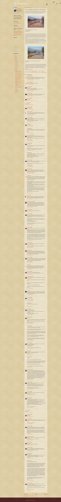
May (15, 69)
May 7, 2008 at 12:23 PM (30, 458)
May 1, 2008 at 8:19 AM (30, 247)
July (15, 67)
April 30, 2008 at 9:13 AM (30, 100)
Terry (27, 290)
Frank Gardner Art (15, 46)
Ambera (28, 264)
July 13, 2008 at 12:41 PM (30, 480)
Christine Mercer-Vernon (30, 201)
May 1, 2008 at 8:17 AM (30, 240)
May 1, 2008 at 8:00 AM (30, 211)
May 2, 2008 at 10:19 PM (30, 340)
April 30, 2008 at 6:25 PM (30, 150)
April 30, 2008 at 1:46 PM (30, 121)
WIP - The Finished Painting (18, 73)
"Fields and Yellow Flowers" (18, 87)
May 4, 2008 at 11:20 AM (30, 407)
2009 (15, 59)
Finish (30, 72)
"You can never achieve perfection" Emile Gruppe (18, 74)
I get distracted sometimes (18, 76)
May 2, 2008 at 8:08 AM (30, 323)
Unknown (28, 175)
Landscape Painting (33, 72)
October (16, 63)
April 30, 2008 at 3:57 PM (30, 132)
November (16, 62)
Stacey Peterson (29, 111)
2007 (15, 92)
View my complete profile (17, 13)
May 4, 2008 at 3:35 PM (30, 423)
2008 (15, 60)
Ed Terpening (28, 418)
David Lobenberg (29, 76)
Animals (28, 72)
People (41, 72)
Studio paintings (44, 72)
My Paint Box (21, 3)
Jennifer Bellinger (29, 369)
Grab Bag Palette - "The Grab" (18, 86)
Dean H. (28, 195)
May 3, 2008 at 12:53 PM (30, 354)
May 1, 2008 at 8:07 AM (30, 224)
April (15, 70)
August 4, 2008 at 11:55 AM (30, 489)
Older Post (45, 494)
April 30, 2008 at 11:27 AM (30, 104)
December (16, 61)
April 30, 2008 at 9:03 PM (30, 157)
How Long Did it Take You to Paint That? (18, 72)
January (16, 91)
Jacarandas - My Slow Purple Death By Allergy (18, 77)
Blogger (34, 500)
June (15, 68)
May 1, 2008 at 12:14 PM (30, 262)
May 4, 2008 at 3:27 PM (30, 416)
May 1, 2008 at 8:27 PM (30, 294)
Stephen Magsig (29, 447)
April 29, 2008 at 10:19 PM (30, 84)
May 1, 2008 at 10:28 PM (30, 300)
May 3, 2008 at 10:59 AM (30, 348)
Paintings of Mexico (38, 72)
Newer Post (26, 494)
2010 (15, 58)
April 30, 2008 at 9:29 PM (30, 166)
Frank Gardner (29, 86)
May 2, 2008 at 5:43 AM (30, 306)
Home (36, 494)
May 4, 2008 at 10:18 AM (30, 379)
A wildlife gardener (29, 276)
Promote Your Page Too (16, 51)
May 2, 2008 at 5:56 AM (30, 314)
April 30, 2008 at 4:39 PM (30, 140)
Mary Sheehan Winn (29, 436)
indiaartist (28, 102)
